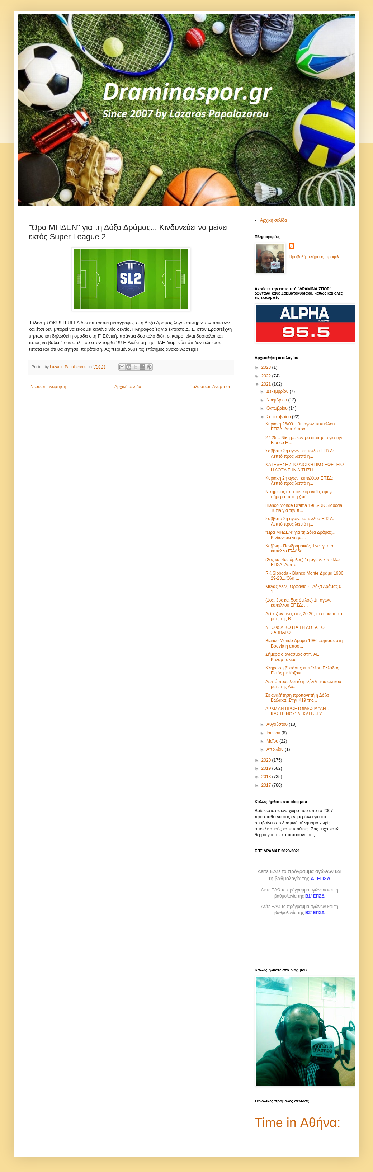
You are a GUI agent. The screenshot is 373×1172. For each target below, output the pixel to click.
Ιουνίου (274, 732)
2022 (266, 375)
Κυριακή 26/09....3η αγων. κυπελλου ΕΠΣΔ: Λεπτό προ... (300, 427)
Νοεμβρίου (277, 400)
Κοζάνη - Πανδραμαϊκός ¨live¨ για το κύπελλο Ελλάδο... (299, 548)
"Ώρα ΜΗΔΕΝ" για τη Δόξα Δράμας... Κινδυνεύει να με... (300, 535)
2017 (266, 785)
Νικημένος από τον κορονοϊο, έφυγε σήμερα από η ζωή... (299, 494)
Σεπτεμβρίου (279, 416)
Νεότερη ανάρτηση (48, 386)
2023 (266, 367)
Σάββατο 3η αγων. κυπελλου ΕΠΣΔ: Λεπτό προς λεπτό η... (299, 453)
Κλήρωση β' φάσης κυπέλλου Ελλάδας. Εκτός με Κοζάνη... (302, 670)
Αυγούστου (277, 724)
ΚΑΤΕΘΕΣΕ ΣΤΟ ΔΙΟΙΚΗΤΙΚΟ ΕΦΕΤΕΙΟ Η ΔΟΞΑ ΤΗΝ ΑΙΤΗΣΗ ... (304, 467)
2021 (266, 384)
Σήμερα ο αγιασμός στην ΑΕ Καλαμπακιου (292, 657)
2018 (266, 776)
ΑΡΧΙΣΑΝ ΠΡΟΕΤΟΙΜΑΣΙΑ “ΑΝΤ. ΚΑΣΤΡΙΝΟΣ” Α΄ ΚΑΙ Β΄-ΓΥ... (297, 711)
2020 (266, 760)
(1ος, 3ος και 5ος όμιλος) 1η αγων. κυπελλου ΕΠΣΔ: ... (298, 603)
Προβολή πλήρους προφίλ (314, 256)
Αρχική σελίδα (127, 386)
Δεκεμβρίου (278, 391)
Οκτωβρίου (277, 408)
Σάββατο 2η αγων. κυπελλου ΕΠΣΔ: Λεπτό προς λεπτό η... (299, 521)
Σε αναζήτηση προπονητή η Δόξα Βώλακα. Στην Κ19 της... (297, 698)
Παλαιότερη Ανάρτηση (210, 386)
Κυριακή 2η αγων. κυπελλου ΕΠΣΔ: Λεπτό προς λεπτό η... (299, 481)
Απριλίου (275, 749)
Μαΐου (272, 741)
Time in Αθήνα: (298, 1122)
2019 (266, 768)
